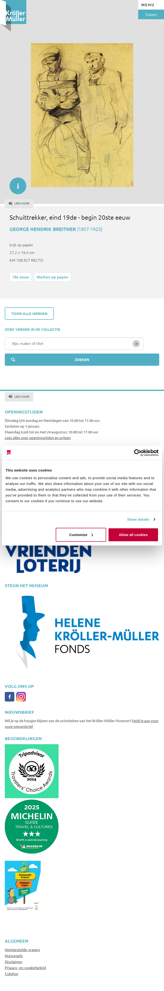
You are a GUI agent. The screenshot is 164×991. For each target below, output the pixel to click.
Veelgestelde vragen (22, 949)
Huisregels (14, 955)
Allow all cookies (133, 534)
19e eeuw (20, 276)
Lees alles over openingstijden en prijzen (38, 437)
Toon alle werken (29, 313)
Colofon (11, 973)
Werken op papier (52, 276)
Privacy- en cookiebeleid (25, 967)
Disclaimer (13, 961)
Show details (138, 519)
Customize (81, 534)
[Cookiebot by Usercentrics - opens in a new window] (138, 452)
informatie (16, 183)
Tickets (151, 14)
